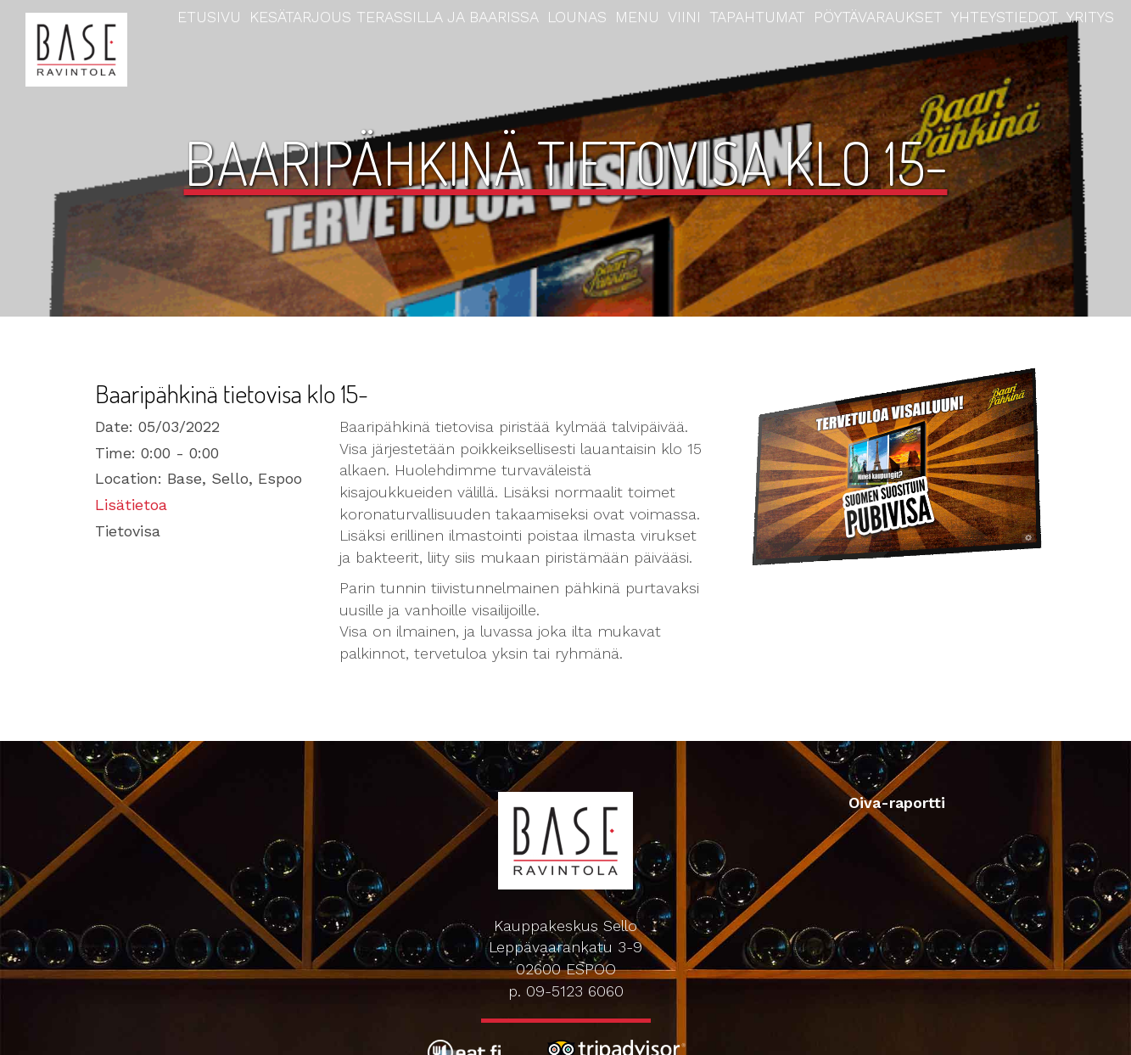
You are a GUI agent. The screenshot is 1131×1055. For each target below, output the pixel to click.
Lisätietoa (131, 504)
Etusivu (209, 16)
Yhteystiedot (1004, 16)
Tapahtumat (757, 16)
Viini (684, 16)
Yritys (1090, 16)
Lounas (577, 16)
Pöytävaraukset (878, 16)
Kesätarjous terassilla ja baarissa (394, 16)
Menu (637, 16)
